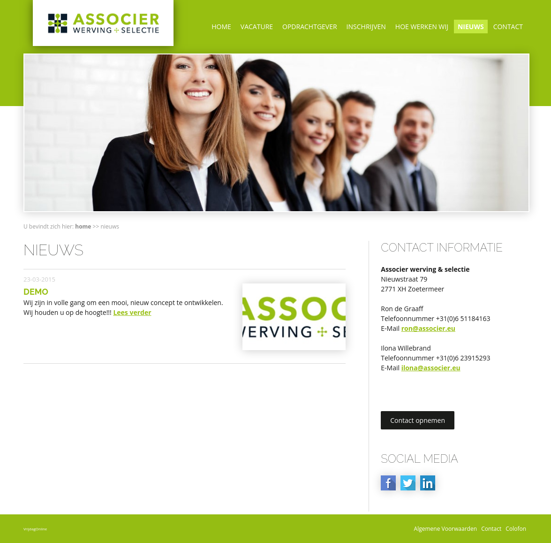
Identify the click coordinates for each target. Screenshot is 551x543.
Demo (35, 292)
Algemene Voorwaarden (445, 529)
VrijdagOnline (35, 528)
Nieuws (471, 26)
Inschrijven (366, 26)
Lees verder (132, 312)
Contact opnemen (417, 420)
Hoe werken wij (421, 26)
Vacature (257, 26)
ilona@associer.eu (430, 367)
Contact (508, 26)
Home (221, 26)
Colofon (516, 529)
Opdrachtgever (309, 26)
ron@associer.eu (428, 328)
